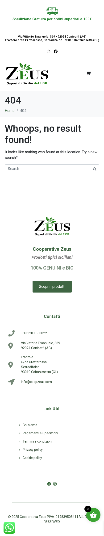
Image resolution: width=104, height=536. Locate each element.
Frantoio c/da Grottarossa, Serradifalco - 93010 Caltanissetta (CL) (52, 40)
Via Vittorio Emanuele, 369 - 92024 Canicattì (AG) (52, 36)
